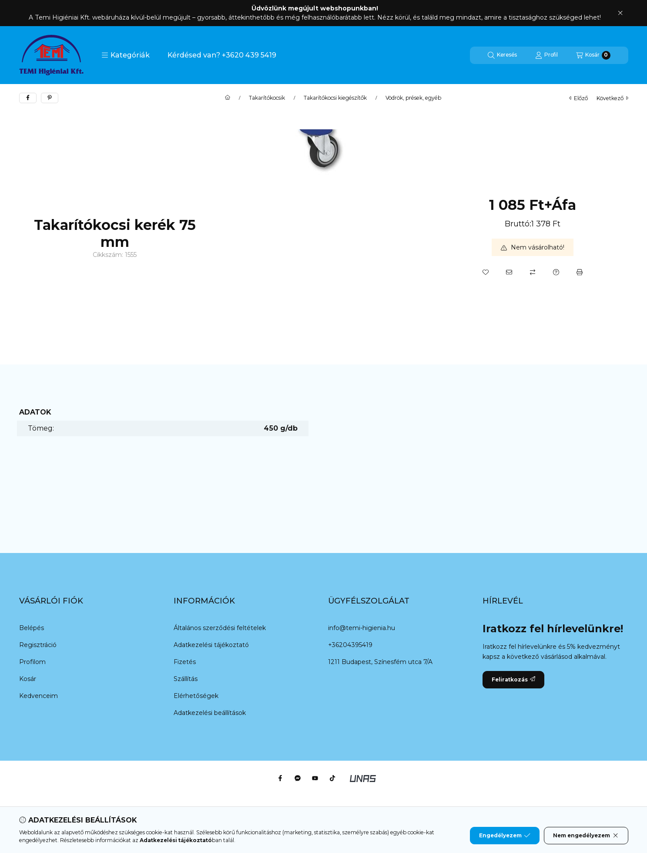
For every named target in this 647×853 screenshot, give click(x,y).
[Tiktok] (332, 778)
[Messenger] (297, 778)
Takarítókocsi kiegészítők (335, 98)
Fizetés (185, 662)
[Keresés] (502, 55)
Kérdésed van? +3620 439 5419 (222, 55)
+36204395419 (350, 645)
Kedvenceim (38, 696)
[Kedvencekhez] (485, 272)
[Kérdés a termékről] (556, 272)
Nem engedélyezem (586, 835)
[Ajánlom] (509, 272)
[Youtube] (315, 778)
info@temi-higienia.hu (361, 628)
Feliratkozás (513, 679)
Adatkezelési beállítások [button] (210, 713)
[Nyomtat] (579, 272)
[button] (125, 55)
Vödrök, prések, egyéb (413, 98)
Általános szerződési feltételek (220, 628)
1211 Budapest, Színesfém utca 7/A (380, 662)
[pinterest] (49, 98)
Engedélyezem (504, 835)
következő (612, 98)
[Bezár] (620, 13)
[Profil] (546, 55)
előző (578, 98)
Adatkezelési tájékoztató (211, 645)
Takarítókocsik (267, 98)
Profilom (32, 662)
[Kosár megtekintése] (593, 55)
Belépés (31, 628)
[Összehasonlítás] (532, 272)
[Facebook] (280, 778)
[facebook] (28, 98)
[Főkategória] (227, 98)
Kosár (27, 679)
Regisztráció (38, 645)
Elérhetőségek (196, 696)
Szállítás (186, 679)
